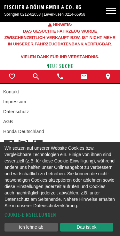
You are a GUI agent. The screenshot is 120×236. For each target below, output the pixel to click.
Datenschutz (16, 111)
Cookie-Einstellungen (30, 215)
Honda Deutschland (23, 131)
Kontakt (11, 91)
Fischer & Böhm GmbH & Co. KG (43, 7)
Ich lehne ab (31, 227)
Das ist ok (86, 227)
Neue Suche (60, 66)
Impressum (14, 101)
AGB (8, 121)
